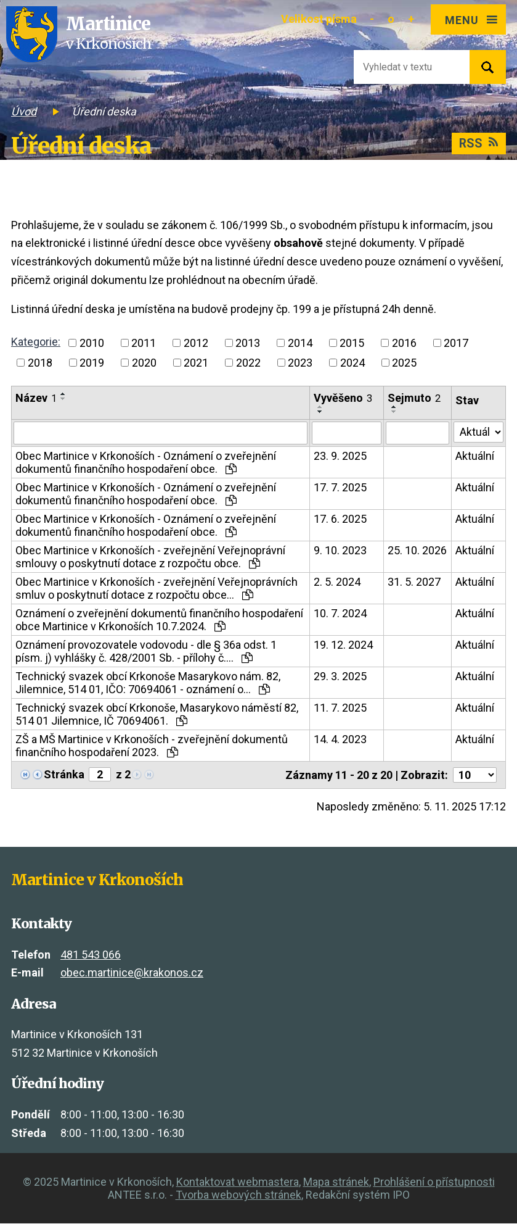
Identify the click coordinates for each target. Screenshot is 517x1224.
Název (36, 397)
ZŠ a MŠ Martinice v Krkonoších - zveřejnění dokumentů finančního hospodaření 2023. (151, 746)
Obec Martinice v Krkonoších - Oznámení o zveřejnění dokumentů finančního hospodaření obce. (145, 463)
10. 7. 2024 (340, 613)
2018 (40, 362)
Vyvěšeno (343, 397)
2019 (91, 362)
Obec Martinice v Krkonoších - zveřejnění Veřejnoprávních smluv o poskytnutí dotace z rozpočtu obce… (156, 589)
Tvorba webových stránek (238, 1195)
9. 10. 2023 (340, 550)
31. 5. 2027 (414, 582)
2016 (404, 342)
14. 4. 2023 (340, 739)
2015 (352, 342)
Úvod (23, 111)
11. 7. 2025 (340, 708)
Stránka (64, 774)
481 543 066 (90, 954)
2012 (196, 342)
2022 (248, 362)
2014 (300, 342)
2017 (456, 342)
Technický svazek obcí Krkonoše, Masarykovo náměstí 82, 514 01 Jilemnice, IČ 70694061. (156, 715)
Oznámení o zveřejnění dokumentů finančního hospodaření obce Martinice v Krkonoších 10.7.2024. (159, 620)
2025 (404, 362)
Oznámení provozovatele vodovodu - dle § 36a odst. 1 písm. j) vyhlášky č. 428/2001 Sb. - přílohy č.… (146, 652)
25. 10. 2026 (417, 550)
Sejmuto (414, 397)
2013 (247, 342)
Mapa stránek (336, 1182)
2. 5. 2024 (337, 582)
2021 (196, 362)
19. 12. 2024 (343, 645)
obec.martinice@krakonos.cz (131, 973)
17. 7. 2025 (340, 487)
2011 (143, 342)
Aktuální (474, 456)
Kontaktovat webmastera (237, 1182)
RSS (479, 143)
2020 (144, 362)
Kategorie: (35, 341)
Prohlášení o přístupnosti (434, 1182)
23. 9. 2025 (340, 456)
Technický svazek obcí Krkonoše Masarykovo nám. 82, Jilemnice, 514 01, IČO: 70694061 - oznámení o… (147, 683)
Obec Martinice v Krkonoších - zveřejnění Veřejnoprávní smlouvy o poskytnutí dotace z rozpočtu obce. (150, 557)
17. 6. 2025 (340, 519)
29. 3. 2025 (340, 676)
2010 (91, 342)
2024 (352, 362)
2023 (300, 362)
